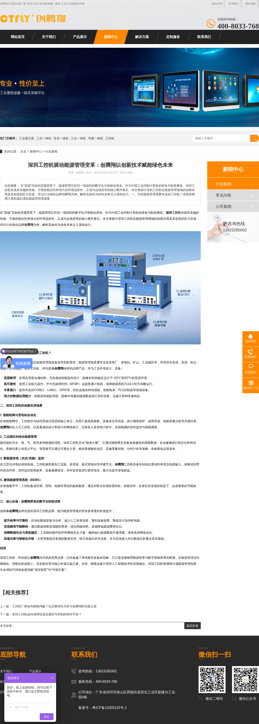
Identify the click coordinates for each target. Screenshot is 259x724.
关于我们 (49, 37)
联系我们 (234, 3)
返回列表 (192, 625)
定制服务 (173, 37)
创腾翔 (28, 224)
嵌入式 (16, 427)
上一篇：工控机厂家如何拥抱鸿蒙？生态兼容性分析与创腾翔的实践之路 (48, 606)
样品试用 (217, 3)
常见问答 (223, 195)
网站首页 (18, 37)
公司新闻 (223, 206)
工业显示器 (26, 138)
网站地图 (250, 3)
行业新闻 (51, 151)
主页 (23, 151)
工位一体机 (78, 138)
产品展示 (80, 37)
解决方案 (142, 37)
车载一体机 (95, 138)
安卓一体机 (61, 138)
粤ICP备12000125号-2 (109, 708)
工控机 (109, 138)
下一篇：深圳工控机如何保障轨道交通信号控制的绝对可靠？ (41, 614)
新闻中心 (111, 37)
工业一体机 (43, 138)
